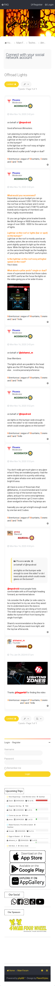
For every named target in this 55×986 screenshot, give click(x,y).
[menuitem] (5, 5)
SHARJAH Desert (27, 950)
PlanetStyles (42, 978)
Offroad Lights (15, 75)
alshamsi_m (19, 640)
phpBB (21, 978)
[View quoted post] (32, 561)
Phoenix (16, 100)
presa (17, 532)
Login (7, 742)
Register (16, 742)
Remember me (14, 768)
